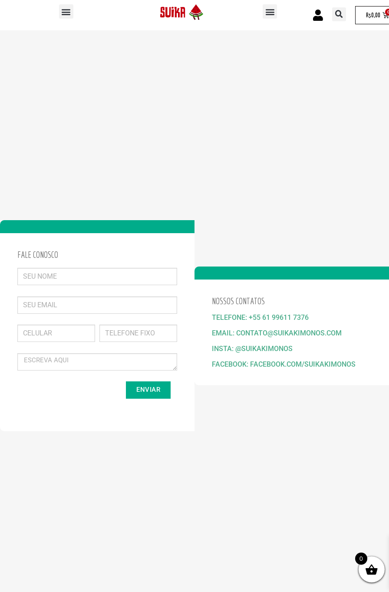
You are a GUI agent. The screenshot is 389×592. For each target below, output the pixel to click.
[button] (66, 11)
